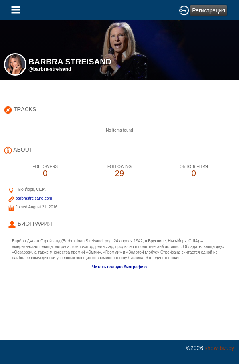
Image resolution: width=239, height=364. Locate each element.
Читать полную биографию (119, 267)
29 (119, 171)
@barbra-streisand (49, 69)
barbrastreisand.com (34, 198)
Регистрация (208, 10)
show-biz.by (219, 348)
